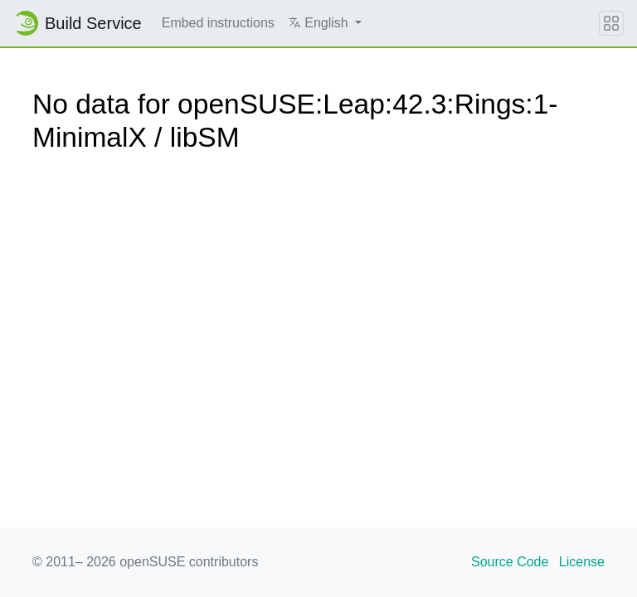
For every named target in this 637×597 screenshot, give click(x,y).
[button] (324, 23)
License (582, 562)
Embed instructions (218, 23)
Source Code (509, 562)
